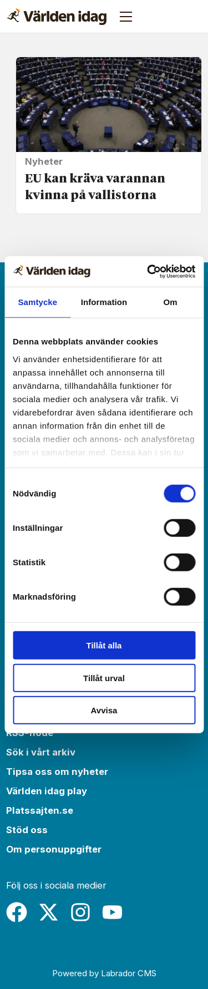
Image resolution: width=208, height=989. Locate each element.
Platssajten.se (39, 810)
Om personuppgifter (54, 849)
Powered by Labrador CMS (104, 973)
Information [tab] (104, 302)
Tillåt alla (104, 645)
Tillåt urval (104, 677)
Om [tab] (170, 302)
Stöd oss (27, 829)
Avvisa (104, 710)
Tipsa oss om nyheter (57, 771)
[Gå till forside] (56, 16)
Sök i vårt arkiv (40, 752)
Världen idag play (46, 791)
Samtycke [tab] (37, 302)
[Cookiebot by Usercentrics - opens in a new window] (148, 271)
